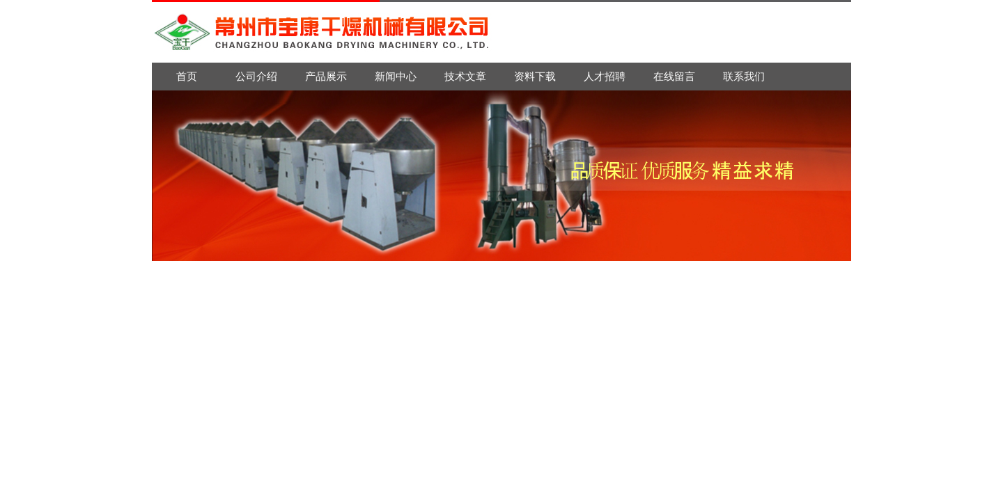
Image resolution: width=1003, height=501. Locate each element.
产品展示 (326, 76)
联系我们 (744, 76)
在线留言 (674, 76)
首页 (186, 76)
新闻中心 (396, 76)
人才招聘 (604, 76)
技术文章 (465, 76)
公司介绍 (256, 76)
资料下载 (535, 76)
